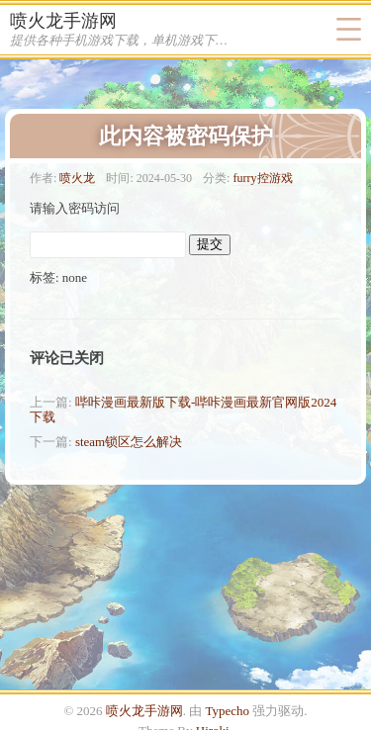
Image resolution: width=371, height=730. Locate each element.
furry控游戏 (262, 178)
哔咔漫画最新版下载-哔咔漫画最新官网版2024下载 (183, 409)
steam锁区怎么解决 (128, 441)
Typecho (228, 710)
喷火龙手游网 (63, 21)
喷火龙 (77, 178)
